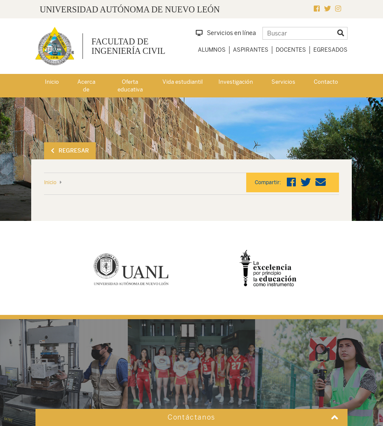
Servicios (283, 82)
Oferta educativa (130, 86)
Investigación (235, 82)
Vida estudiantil (182, 82)
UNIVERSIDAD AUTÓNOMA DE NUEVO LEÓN (130, 9)
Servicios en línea (226, 32)
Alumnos (212, 50)
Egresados (330, 50)
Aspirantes (250, 50)
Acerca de (86, 86)
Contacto (326, 82)
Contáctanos (191, 417)
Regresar (70, 150)
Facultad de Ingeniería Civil (128, 46)
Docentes (291, 50)
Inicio (52, 82)
